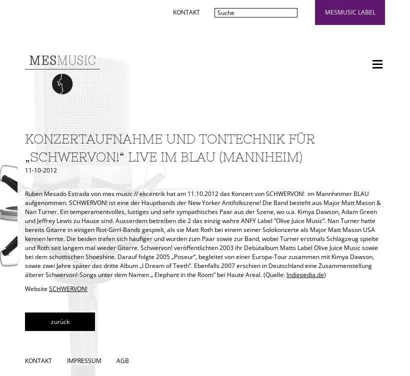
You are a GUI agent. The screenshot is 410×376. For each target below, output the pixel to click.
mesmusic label (350, 12)
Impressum (84, 360)
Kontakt (186, 12)
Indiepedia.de (305, 274)
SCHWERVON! (68, 288)
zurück (60, 322)
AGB (122, 360)
